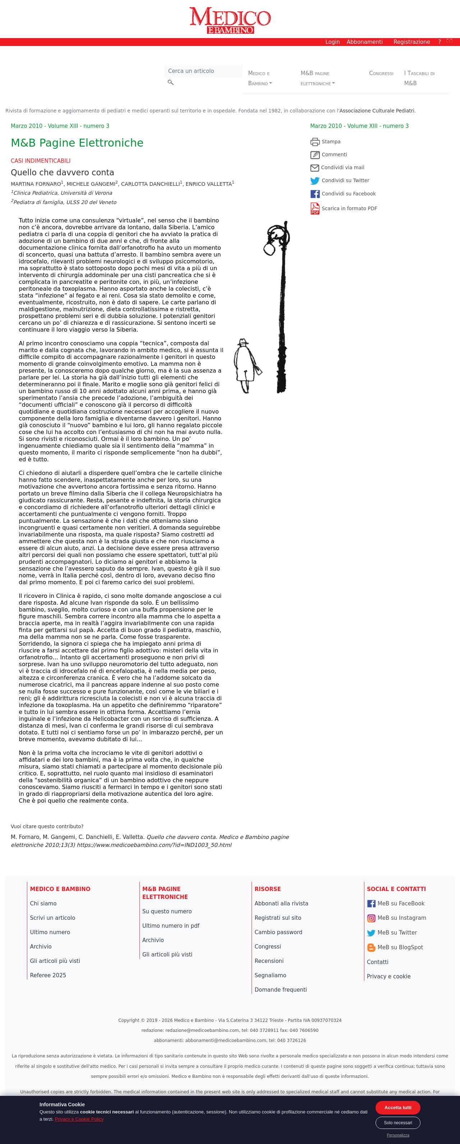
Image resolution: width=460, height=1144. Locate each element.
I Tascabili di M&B (419, 78)
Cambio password (279, 932)
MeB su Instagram (396, 918)
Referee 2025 (48, 975)
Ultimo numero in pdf (170, 926)
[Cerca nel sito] (203, 71)
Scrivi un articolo (52, 918)
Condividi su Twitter (339, 180)
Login (333, 42)
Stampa (325, 141)
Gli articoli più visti (55, 961)
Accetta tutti (398, 1107)
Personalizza (398, 1135)
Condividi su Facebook (343, 194)
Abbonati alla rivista (282, 903)
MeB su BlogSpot (395, 947)
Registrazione (412, 42)
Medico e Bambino (259, 78)
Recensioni (269, 961)
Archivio (41, 947)
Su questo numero (167, 911)
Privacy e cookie (389, 976)
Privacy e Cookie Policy (79, 1119)
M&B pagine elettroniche (316, 78)
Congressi (381, 73)
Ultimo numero (50, 932)
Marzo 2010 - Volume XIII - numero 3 (359, 126)
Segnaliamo (270, 975)
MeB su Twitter (392, 933)
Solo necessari (398, 1122)
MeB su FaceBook (395, 903)
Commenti (328, 154)
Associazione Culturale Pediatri (377, 111)
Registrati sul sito (278, 918)
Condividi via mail (337, 167)
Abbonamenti (365, 42)
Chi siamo (43, 903)
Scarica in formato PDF (343, 208)
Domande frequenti (281, 990)
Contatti (377, 962)
